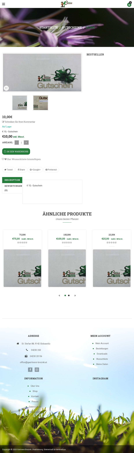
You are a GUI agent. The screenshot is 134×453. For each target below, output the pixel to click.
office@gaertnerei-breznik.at (33, 362)
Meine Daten (102, 364)
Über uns (35, 386)
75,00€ (22, 234)
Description (12, 179)
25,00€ (112, 234)
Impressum (35, 412)
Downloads (102, 353)
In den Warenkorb (17, 151)
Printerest (51, 169)
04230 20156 (36, 356)
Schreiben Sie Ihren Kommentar (20, 121)
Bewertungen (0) (13, 187)
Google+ (35, 169)
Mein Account (102, 343)
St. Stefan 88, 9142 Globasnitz (36, 343)
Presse (35, 401)
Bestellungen (102, 348)
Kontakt (35, 396)
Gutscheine (72, 27)
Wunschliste (102, 359)
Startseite (48, 27)
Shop (35, 391)
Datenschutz (35, 406)
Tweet (8, 169)
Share (21, 169)
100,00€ (109, 64)
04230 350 (36, 350)
